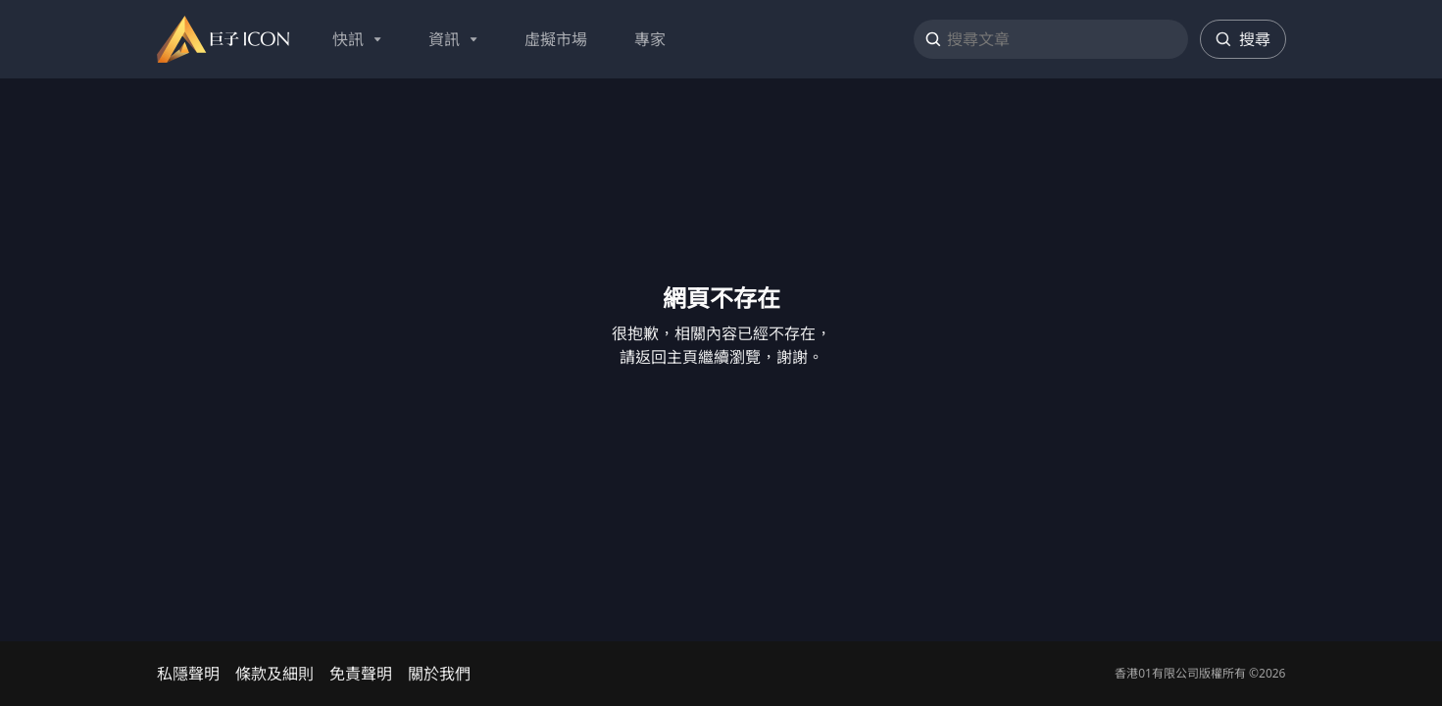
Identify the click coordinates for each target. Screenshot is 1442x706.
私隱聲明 (188, 673)
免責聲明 (360, 673)
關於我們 (439, 673)
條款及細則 (274, 673)
